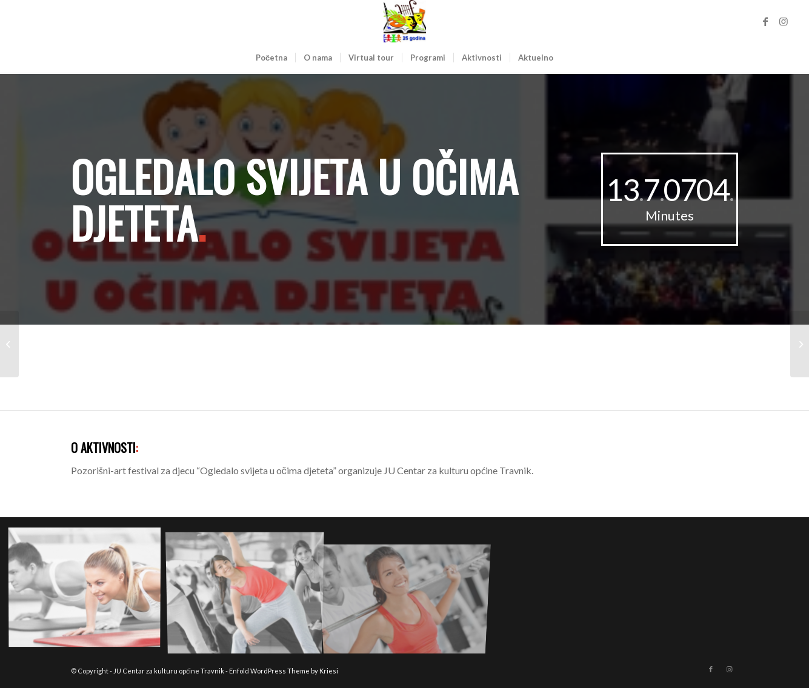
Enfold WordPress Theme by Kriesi (283, 671)
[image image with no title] (89, 590)
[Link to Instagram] (783, 21)
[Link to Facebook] (765, 21)
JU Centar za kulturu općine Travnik (168, 671)
